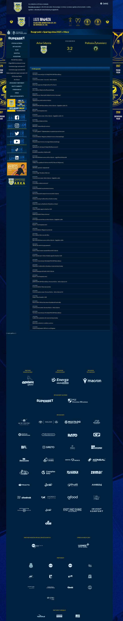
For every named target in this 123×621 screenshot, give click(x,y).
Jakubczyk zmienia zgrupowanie (41, 245)
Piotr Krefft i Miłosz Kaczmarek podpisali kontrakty (46, 302)
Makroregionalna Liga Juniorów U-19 (17, 73)
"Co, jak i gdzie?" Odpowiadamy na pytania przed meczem (48, 131)
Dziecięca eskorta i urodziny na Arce (42, 323)
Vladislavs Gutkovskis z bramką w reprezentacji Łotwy (47, 266)
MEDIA (17, 93)
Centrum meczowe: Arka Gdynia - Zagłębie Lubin (46, 178)
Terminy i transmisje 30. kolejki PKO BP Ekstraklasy (46, 261)
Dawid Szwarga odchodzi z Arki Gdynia (43, 271)
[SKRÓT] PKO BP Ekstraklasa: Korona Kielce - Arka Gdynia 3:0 (49, 281)
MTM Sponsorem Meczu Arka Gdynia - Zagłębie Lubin (47, 219)
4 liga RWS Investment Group (17, 63)
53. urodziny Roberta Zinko (40, 121)
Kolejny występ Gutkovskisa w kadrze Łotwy (44, 198)
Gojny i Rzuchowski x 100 (39, 297)
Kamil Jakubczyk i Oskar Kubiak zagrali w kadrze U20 (47, 255)
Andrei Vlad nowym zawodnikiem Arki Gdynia (45, 250)
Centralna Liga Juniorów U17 (17, 66)
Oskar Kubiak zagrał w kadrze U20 (42, 209)
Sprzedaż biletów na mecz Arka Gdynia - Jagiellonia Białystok (49, 157)
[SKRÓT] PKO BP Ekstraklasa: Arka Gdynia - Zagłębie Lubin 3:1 (49, 105)
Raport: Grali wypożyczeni (39, 110)
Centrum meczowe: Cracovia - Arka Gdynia (44, 79)
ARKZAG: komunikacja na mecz (41, 126)
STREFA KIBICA (17, 89)
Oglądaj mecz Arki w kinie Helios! (41, 100)
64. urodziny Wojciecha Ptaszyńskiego (43, 90)
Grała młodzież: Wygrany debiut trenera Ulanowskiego (48, 136)
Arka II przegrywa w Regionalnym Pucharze (44, 85)
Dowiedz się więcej (34, 7)
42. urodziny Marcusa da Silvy (40, 235)
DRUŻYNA (17, 53)
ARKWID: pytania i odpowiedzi (40, 167)
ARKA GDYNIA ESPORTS (17, 96)
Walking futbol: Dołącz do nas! (41, 214)
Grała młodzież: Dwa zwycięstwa (41, 287)
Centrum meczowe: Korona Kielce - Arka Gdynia (46, 307)
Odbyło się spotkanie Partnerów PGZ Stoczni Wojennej (47, 162)
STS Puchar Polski (17, 76)
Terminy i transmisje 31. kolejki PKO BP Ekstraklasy (46, 74)
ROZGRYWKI (17, 56)
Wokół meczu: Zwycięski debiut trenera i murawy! (46, 95)
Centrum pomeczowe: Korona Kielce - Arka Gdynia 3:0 (47, 292)
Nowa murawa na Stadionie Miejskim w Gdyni (45, 204)
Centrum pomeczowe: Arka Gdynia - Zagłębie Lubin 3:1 (47, 116)
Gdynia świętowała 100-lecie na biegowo (43, 328)
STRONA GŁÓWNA (16, 43)
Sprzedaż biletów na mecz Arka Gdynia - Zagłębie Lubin (47, 240)
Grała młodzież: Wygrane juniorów (42, 230)
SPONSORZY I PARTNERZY (17, 83)
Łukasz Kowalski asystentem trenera (42, 188)
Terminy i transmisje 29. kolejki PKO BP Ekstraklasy (46, 312)
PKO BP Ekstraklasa (16, 60)
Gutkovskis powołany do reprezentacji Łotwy (45, 318)
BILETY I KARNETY (17, 86)
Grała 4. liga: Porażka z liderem (41, 173)
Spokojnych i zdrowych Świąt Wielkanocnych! (45, 147)
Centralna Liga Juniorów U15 (17, 69)
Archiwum (17, 79)
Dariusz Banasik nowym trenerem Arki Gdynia (45, 193)
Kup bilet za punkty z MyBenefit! (41, 152)
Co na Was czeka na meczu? (40, 183)
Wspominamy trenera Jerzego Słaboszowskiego (45, 141)
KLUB (16, 50)
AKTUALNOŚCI (17, 46)
